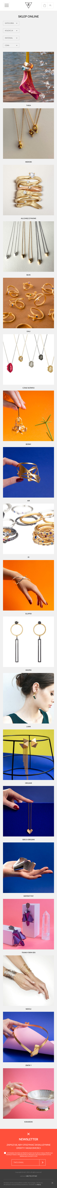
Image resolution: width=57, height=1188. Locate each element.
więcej (39, 1184)
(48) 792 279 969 (31, 1176)
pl (50, 5)
